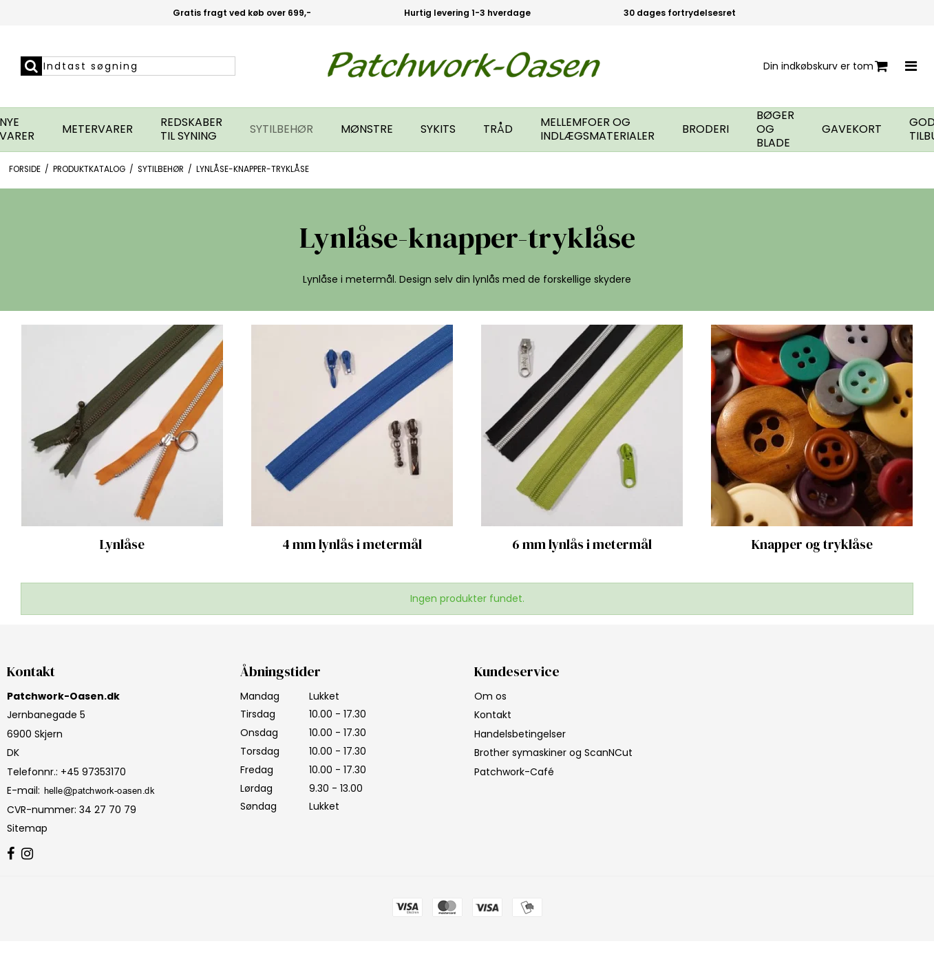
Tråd (498, 129)
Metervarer (97, 129)
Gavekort (852, 129)
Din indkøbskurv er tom (825, 66)
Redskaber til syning (191, 129)
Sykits (438, 129)
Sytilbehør (281, 129)
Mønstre (367, 129)
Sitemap (27, 828)
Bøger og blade (775, 129)
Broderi (705, 129)
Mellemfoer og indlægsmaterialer (597, 129)
